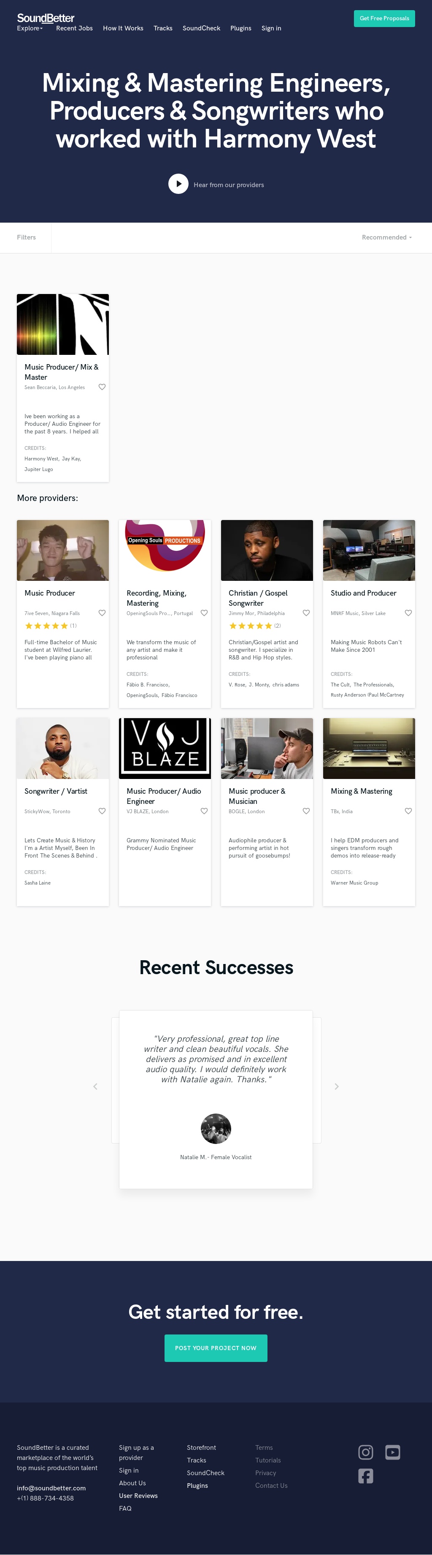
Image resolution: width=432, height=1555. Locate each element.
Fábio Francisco (179, 695)
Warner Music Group (354, 883)
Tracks (163, 29)
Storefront (201, 1448)
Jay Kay (71, 459)
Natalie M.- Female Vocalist (216, 1157)
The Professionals (373, 685)
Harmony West (41, 459)
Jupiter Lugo (38, 469)
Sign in (271, 29)
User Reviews (138, 1496)
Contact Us (271, 1486)
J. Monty (259, 685)
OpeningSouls (142, 695)
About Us (132, 1484)
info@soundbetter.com (51, 1489)
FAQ (125, 1509)
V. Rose (237, 685)
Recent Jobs (74, 29)
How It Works (123, 29)
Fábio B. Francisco (147, 685)
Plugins (240, 29)
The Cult (340, 685)
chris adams (286, 685)
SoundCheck (201, 29)
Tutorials (268, 1461)
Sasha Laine (37, 883)
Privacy (265, 1474)
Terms (264, 1448)
